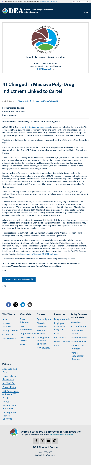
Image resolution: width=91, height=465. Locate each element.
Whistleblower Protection (9, 407)
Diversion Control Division (28, 339)
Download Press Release (47, 101)
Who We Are (8, 314)
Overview (76, 322)
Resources (59, 314)
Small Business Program (78, 347)
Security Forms (78, 341)
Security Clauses (79, 337)
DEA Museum (9, 338)
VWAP (57, 345)
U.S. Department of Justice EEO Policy (10, 394)
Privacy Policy (9, 387)
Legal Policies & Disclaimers (10, 377)
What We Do (26, 314)
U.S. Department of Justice (61, 435)
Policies (6, 364)
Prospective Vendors (77, 332)
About (5, 319)
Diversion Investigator (43, 325)
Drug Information (62, 319)
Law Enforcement (26, 328)
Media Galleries (62, 341)
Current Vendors (79, 326)
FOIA (56, 333)
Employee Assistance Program (59, 326)
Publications (60, 337)
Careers (41, 314)
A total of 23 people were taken (35, 127)
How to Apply (43, 348)
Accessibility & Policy (9, 370)
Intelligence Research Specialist (43, 340)
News (22, 344)
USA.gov (6, 401)
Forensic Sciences (24, 321)
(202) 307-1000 (45, 452)
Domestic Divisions (7, 325)
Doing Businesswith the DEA (79, 316)
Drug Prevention (28, 333)
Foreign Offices (10, 330)
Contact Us (7, 334)
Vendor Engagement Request (77, 356)
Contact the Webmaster (45, 455)
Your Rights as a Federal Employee (10, 415)
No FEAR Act (8, 383)
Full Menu (86, 11)
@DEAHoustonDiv (45, 69)
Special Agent (44, 319)
